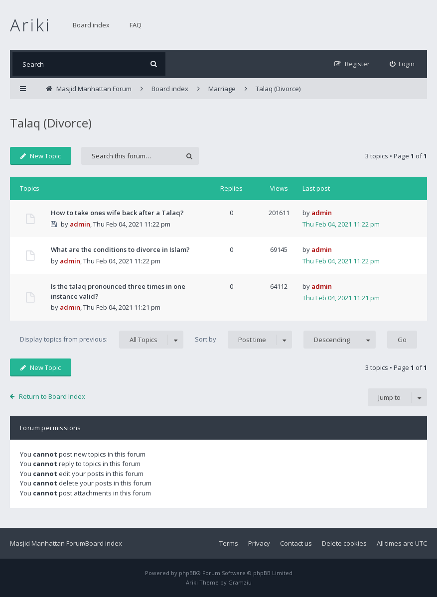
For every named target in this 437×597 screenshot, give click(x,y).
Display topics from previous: (101, 340)
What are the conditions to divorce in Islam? (120, 249)
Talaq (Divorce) (51, 123)
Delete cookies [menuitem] (344, 543)
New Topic (40, 155)
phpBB (187, 573)
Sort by (243, 340)
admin (80, 224)
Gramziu (240, 582)
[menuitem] (402, 64)
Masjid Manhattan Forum (47, 543)
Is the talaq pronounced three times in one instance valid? (118, 291)
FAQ (136, 24)
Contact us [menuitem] (296, 543)
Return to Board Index (52, 396)
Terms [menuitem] (228, 543)
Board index (91, 24)
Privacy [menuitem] (259, 543)
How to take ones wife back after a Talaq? (117, 212)
